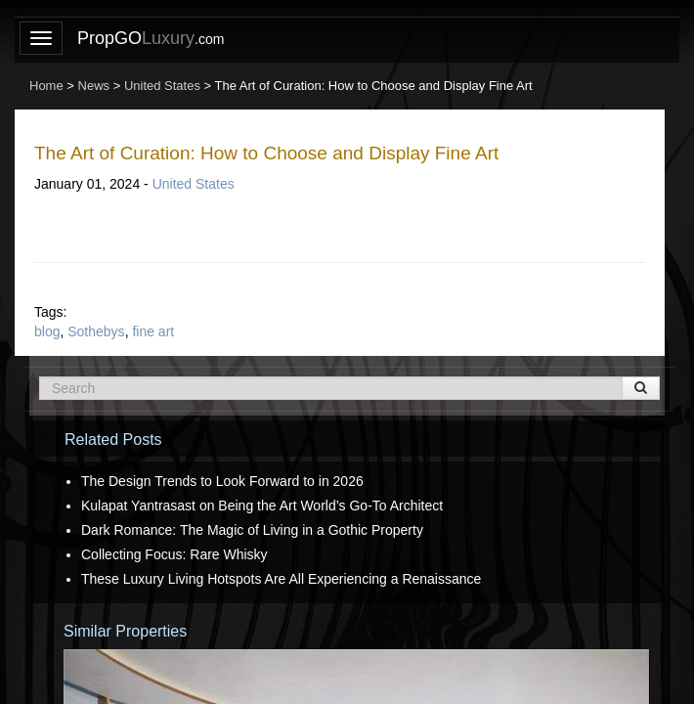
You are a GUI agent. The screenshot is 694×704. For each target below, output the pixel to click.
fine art (153, 331)
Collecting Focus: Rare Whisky (174, 554)
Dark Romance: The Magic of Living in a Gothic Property (252, 530)
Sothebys (95, 331)
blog (47, 331)
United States (193, 184)
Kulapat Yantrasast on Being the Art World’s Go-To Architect (262, 505)
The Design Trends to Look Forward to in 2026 (222, 481)
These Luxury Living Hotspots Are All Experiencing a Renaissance (281, 579)
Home (46, 85)
